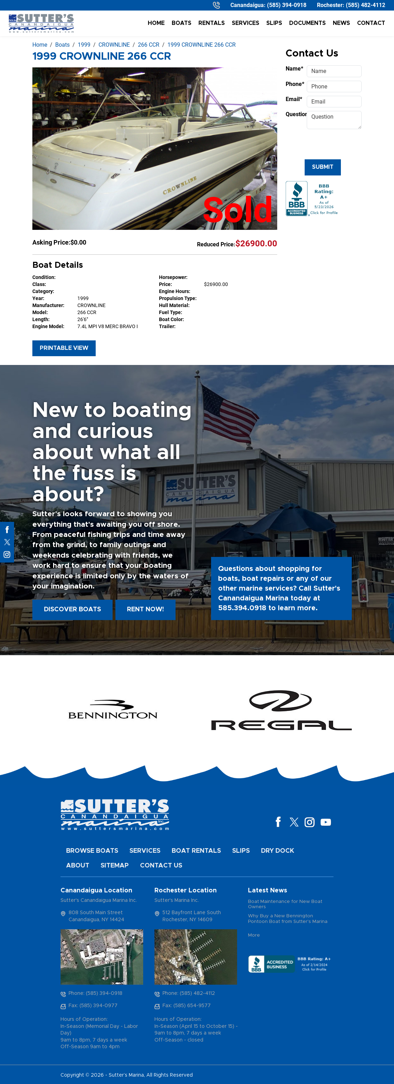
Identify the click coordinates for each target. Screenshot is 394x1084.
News (341, 23)
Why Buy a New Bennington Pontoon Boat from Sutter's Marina (288, 919)
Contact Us (161, 866)
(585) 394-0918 (286, 5)
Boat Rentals (196, 851)
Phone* (294, 84)
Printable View (64, 348)
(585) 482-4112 (365, 5)
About (77, 866)
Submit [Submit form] (322, 167)
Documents (307, 23)
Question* (294, 114)
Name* (294, 68)
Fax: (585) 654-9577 (187, 1005)
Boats (181, 23)
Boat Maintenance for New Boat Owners (285, 904)
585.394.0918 (242, 608)
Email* (294, 99)
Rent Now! (145, 609)
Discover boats (72, 609)
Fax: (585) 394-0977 (93, 1005)
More (254, 935)
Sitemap (115, 866)
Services (245, 23)
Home (156, 23)
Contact (371, 23)
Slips (274, 23)
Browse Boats (92, 851)
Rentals (211, 23)
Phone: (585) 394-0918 (95, 993)
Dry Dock (277, 851)
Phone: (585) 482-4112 (189, 993)
